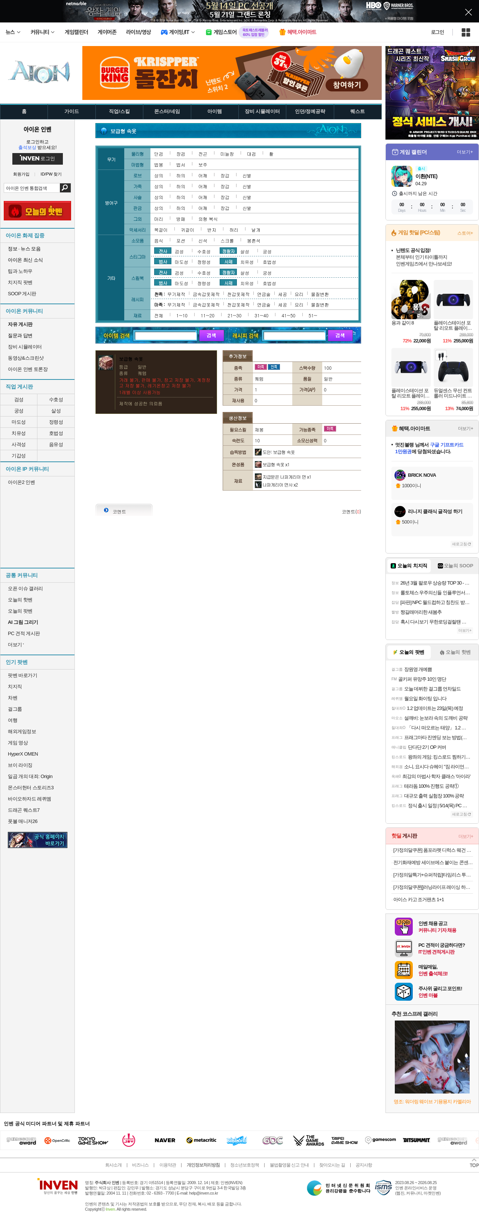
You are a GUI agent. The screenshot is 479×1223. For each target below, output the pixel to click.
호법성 (56, 433)
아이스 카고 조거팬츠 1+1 (418, 899)
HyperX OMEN (23, 753)
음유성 (56, 444)
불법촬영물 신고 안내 (289, 1165)
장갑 (224, 175)
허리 (233, 229)
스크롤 (227, 240)
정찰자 (228, 251)
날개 (255, 229)
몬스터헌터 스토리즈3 (31, 787)
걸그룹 (15, 709)
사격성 (19, 444)
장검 (180, 153)
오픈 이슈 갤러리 (25, 588)
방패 (180, 219)
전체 (158, 315)
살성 (56, 411)
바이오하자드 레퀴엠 (29, 798)
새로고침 (459, 544)
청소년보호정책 (244, 1165)
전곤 (202, 153)
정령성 (56, 422)
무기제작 (176, 294)
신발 (246, 175)
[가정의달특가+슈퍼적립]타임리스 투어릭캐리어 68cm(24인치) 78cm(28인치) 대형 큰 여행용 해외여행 (433, 875)
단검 (158, 153)
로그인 (437, 32)
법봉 (158, 164)
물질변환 (320, 294)
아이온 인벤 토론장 (28, 369)
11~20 (207, 315)
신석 (202, 240)
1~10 (181, 315)
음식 (158, 240)
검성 (19, 399)
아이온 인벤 (37, 129)
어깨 (202, 175)
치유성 (19, 433)
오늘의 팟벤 (20, 611)
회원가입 (21, 174)
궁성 (19, 411)
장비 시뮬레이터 (25, 346)
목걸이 (161, 229)
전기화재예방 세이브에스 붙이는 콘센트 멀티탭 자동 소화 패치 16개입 (433, 862)
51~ (313, 315)
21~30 (234, 315)
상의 (158, 175)
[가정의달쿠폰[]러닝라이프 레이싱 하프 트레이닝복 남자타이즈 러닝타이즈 (433, 887)
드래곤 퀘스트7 (24, 810)
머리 (158, 219)
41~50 (288, 315)
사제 (228, 261)
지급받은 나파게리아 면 (283, 476)
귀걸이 (187, 229)
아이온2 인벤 (21, 482)
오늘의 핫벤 (20, 599)
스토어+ (465, 233)
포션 (180, 240)
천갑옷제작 (238, 294)
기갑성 (19, 455)
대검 (251, 153)
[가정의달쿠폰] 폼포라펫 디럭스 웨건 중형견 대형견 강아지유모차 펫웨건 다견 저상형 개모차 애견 (433, 850)
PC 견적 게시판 (24, 633)
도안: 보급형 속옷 (275, 452)
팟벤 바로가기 (22, 675)
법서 (180, 164)
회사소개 (113, 1165)
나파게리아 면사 (276, 484)
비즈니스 (140, 1165)
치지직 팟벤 (20, 282)
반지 (211, 229)
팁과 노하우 (20, 271)
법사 (163, 261)
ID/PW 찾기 (51, 174)
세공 (282, 294)
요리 (299, 294)
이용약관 (167, 1165)
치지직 (15, 686)
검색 (65, 187)
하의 (180, 175)
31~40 (261, 315)
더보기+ (465, 152)
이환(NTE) (426, 176)
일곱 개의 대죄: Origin (30, 776)
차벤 (12, 697)
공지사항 (364, 1165)
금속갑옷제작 (206, 294)
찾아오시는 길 (332, 1165)
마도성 (19, 422)
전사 (163, 251)
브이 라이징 (20, 765)
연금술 (264, 294)
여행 (12, 720)
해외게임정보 (22, 731)
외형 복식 (208, 219)
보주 (202, 164)
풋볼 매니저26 (22, 821)
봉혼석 (253, 240)
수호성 (56, 399)
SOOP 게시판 (22, 293)
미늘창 (227, 153)
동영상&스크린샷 (26, 358)
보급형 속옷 (272, 464)
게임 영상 (18, 742)
